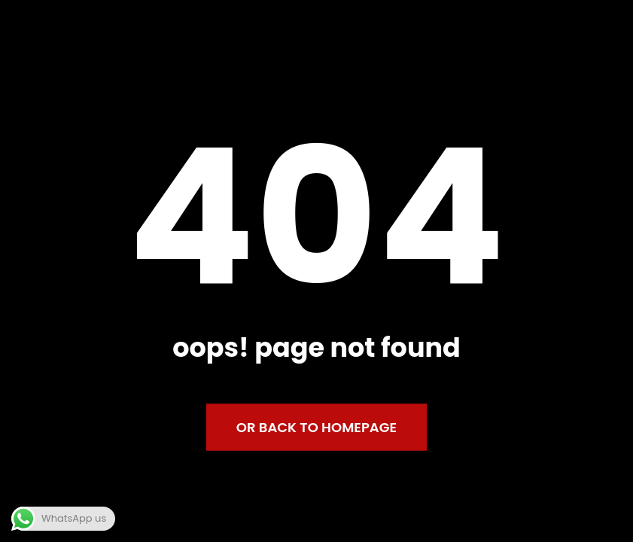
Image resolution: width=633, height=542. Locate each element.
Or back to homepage (316, 427)
